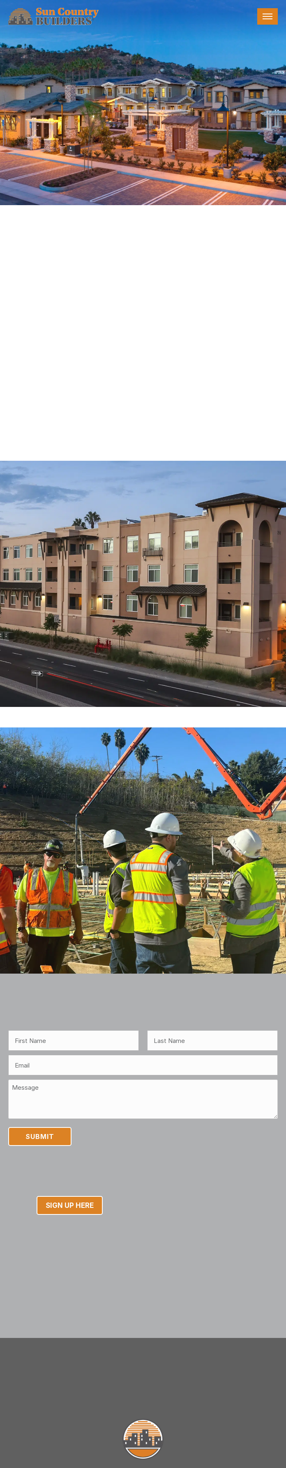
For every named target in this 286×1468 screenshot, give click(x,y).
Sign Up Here (70, 1242)
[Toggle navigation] (267, 16)
